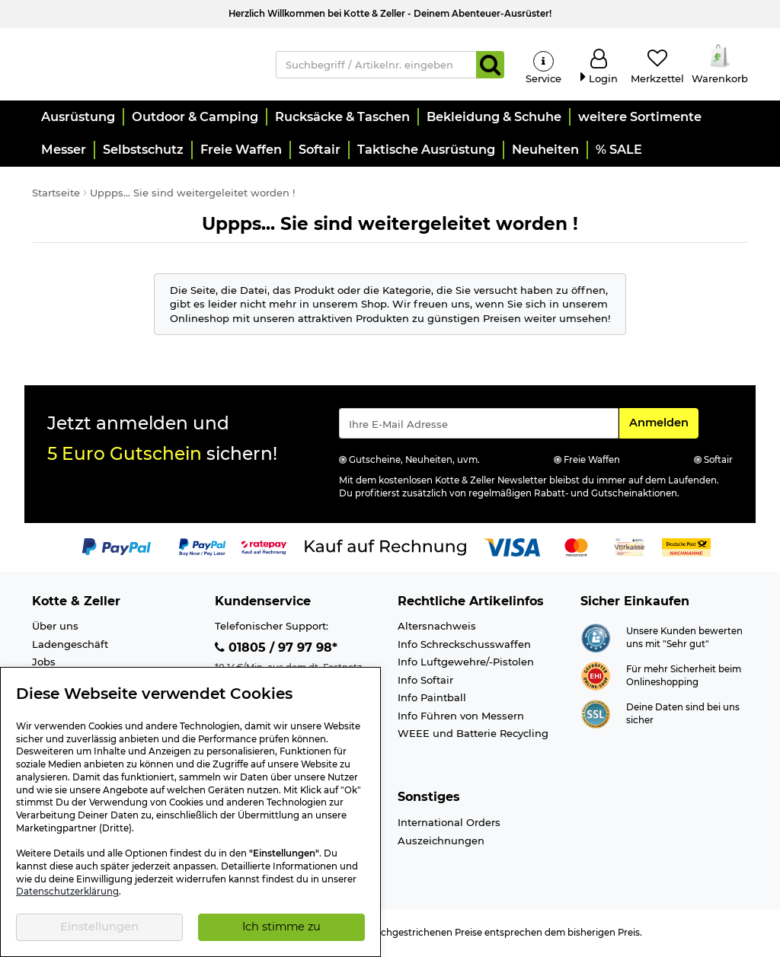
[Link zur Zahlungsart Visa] (512, 548)
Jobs (44, 664)
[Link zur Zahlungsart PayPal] (116, 548)
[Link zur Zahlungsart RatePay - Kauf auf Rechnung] (264, 548)
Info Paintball (432, 700)
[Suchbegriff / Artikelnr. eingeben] (376, 65)
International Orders (449, 824)
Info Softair (425, 682)
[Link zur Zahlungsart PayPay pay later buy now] (202, 548)
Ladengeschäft (70, 646)
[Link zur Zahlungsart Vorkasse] (629, 548)
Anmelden (663, 424)
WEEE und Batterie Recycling (473, 735)
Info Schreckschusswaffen (464, 646)
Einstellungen (99, 926)
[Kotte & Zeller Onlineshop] (142, 64)
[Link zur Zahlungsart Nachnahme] (686, 548)
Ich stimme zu (281, 926)
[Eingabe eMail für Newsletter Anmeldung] (479, 425)
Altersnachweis (437, 628)
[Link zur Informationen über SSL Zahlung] (595, 715)
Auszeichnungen (441, 842)
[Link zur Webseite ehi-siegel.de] (595, 677)
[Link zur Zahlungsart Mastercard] (576, 548)
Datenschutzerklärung (67, 891)
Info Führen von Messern (461, 718)
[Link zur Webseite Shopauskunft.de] (595, 639)
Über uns (55, 628)
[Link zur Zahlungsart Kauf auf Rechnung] (385, 548)
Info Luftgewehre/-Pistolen (466, 664)
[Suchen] (490, 65)
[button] (77, 119)
